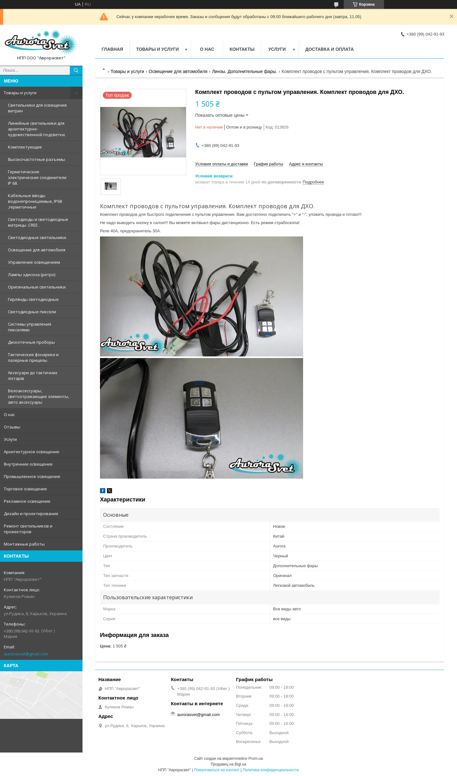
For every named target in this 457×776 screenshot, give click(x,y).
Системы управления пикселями (29, 327)
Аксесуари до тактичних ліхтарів (32, 375)
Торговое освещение (25, 489)
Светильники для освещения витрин (37, 108)
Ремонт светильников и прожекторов (28, 528)
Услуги (10, 439)
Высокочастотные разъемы (36, 159)
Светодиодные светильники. (37, 237)
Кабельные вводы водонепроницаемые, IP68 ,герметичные (35, 201)
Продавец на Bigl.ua (228, 764)
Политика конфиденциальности (270, 770)
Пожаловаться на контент (216, 770)
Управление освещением (34, 262)
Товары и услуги (20, 93)
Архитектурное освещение (31, 451)
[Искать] (76, 70)
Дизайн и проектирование (31, 513)
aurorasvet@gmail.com (26, 654)
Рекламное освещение (27, 501)
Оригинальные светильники (37, 287)
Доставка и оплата (329, 49)
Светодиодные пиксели (32, 312)
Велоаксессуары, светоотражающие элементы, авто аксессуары (38, 396)
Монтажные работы (24, 544)
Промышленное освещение (32, 476)
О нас (9, 414)
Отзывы (12, 427)
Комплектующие (25, 147)
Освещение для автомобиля (36, 250)
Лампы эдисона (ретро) (31, 274)
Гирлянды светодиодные (33, 299)
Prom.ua (255, 758)
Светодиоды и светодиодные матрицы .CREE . (38, 222)
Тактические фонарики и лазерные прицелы (33, 357)
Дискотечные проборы (31, 342)
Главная (112, 49)
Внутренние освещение (28, 464)
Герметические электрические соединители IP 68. (37, 177)
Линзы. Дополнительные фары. (244, 71)
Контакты (241, 49)
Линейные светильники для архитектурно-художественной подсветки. (37, 128)
